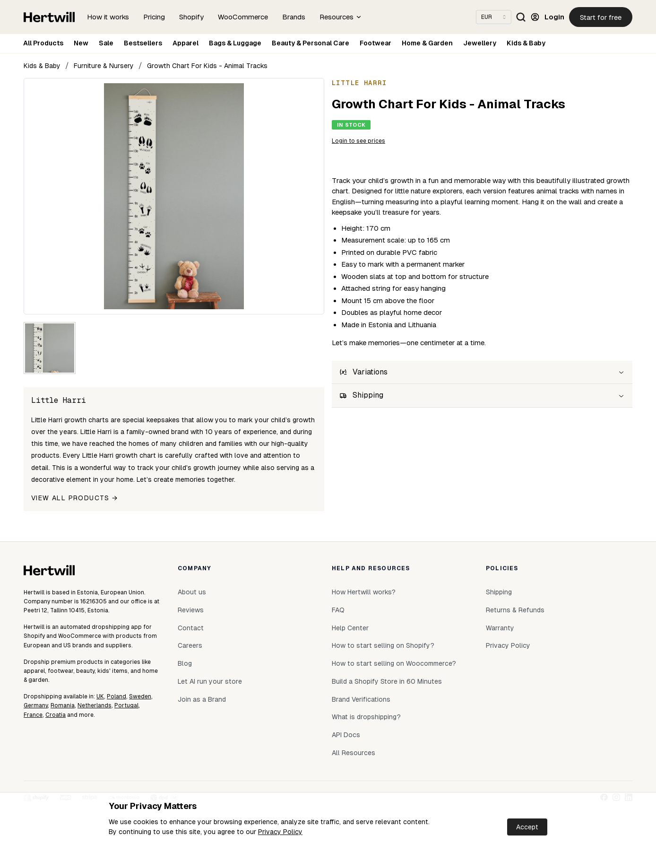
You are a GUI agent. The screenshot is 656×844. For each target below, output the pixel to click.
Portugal (126, 705)
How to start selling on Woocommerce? (394, 663)
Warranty (500, 628)
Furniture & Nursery (104, 65)
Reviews (191, 610)
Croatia (55, 715)
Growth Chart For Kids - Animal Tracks (207, 65)
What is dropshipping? (366, 717)
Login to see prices (358, 141)
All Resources (353, 753)
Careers (190, 645)
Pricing (154, 17)
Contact (191, 628)
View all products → (74, 498)
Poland (116, 696)
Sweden (140, 696)
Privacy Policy (280, 831)
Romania (63, 705)
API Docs (346, 735)
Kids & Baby (526, 43)
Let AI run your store (210, 681)
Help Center (350, 628)
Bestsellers (143, 43)
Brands (293, 17)
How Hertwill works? (364, 592)
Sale (106, 43)
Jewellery (479, 43)
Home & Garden (427, 43)
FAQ (338, 610)
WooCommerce (243, 17)
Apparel (186, 43)
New (81, 43)
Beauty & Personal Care (310, 43)
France (33, 715)
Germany (36, 705)
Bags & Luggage (235, 43)
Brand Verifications (361, 699)
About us (192, 592)
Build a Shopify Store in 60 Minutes (387, 681)
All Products (43, 43)
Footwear (375, 43)
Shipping (499, 592)
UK (100, 696)
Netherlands (95, 705)
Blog (185, 663)
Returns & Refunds (515, 610)
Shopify (191, 17)
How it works (108, 17)
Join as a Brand (202, 699)
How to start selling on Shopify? (383, 645)
